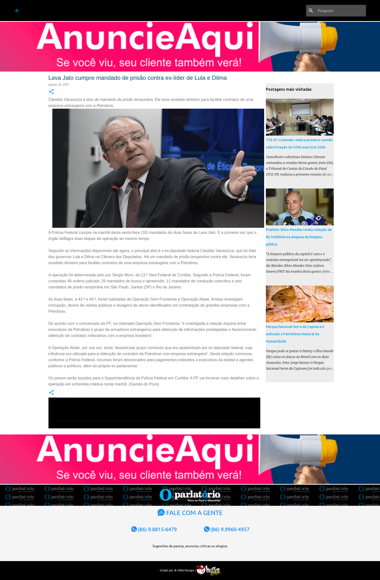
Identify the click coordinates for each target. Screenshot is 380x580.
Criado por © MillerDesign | (190, 570)
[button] (51, 92)
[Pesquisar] (340, 10)
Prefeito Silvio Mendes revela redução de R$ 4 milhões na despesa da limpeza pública (299, 237)
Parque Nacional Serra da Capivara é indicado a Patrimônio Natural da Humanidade (295, 334)
